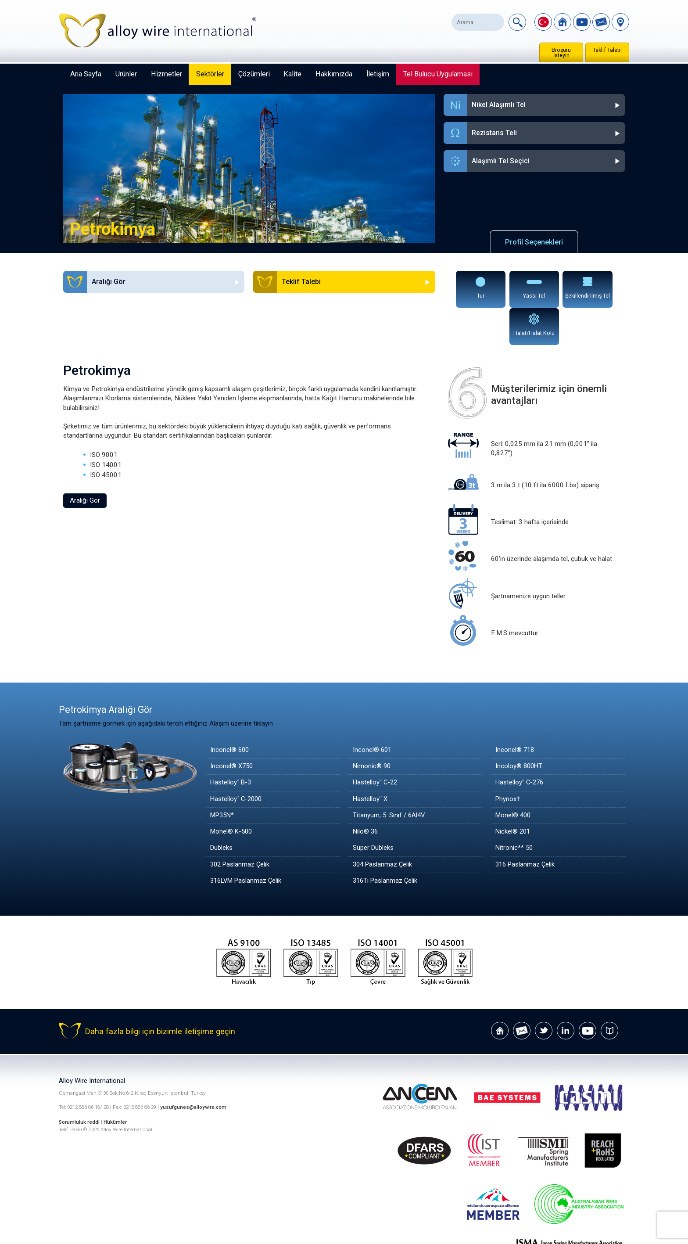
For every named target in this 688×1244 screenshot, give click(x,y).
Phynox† (508, 762)
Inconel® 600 (230, 713)
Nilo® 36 (366, 794)
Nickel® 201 (513, 794)
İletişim (377, 74)
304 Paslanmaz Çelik (383, 827)
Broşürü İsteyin (561, 52)
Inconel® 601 (373, 713)
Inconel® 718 (515, 713)
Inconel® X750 (232, 729)
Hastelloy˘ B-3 (231, 745)
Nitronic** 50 (514, 811)
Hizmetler (166, 74)
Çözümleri (254, 74)
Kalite (292, 74)
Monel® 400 (513, 778)
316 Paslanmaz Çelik (525, 827)
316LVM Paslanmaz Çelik (247, 844)
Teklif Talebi (607, 50)
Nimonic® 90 (372, 729)
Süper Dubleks (373, 811)
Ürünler (126, 74)
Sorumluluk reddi (80, 1084)
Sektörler (210, 74)
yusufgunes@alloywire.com (193, 1070)
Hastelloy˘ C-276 (520, 745)
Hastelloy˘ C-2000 (237, 762)
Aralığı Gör (85, 463)
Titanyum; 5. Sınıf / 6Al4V (389, 778)
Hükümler (115, 1084)
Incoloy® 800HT (519, 729)
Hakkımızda (333, 74)
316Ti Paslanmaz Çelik (386, 844)
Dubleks (221, 811)
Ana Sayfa (85, 74)
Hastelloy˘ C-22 (376, 745)
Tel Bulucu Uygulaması (438, 74)
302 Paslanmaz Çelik (240, 827)
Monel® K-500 (232, 794)
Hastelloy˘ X (370, 762)
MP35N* (223, 778)
